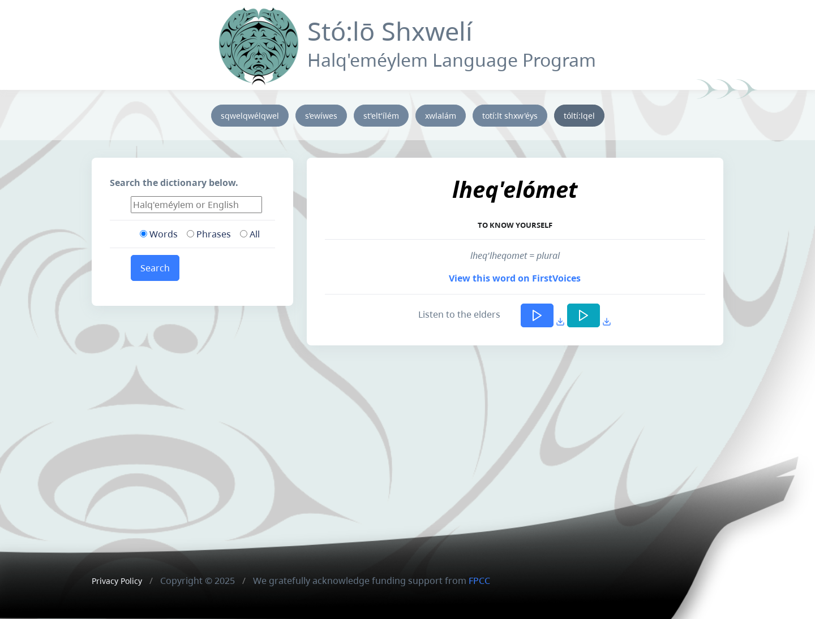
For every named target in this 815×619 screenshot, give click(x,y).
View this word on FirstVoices (515, 278)
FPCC (479, 580)
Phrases (209, 234)
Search (155, 268)
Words (159, 234)
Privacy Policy (117, 580)
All (250, 234)
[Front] (258, 43)
